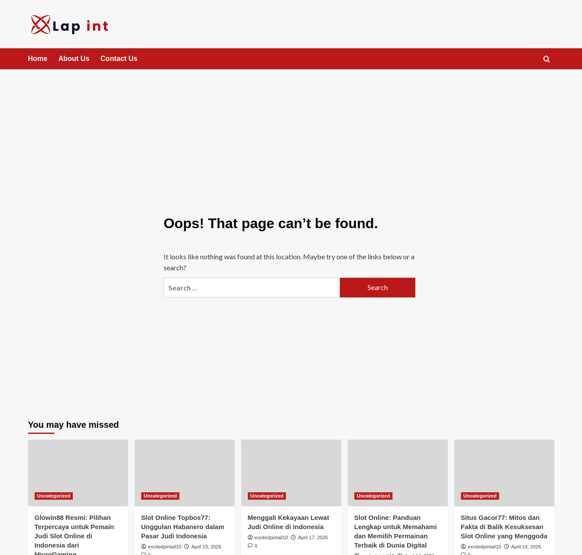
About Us (73, 58)
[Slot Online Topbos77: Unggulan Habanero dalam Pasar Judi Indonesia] (185, 473)
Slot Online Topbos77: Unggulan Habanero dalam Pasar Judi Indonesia (183, 527)
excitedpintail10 (165, 546)
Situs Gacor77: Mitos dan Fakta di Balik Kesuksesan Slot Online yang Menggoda (504, 527)
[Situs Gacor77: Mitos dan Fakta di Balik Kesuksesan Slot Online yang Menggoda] (504, 473)
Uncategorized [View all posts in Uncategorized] (54, 495)
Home (37, 58)
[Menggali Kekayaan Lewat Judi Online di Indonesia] (291, 473)
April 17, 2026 (313, 537)
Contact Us (118, 58)
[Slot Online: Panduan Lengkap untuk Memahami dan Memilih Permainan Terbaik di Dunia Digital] (398, 473)
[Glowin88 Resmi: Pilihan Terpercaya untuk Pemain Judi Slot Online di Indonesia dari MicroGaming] (78, 473)
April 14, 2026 (526, 546)
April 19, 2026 (206, 546)
